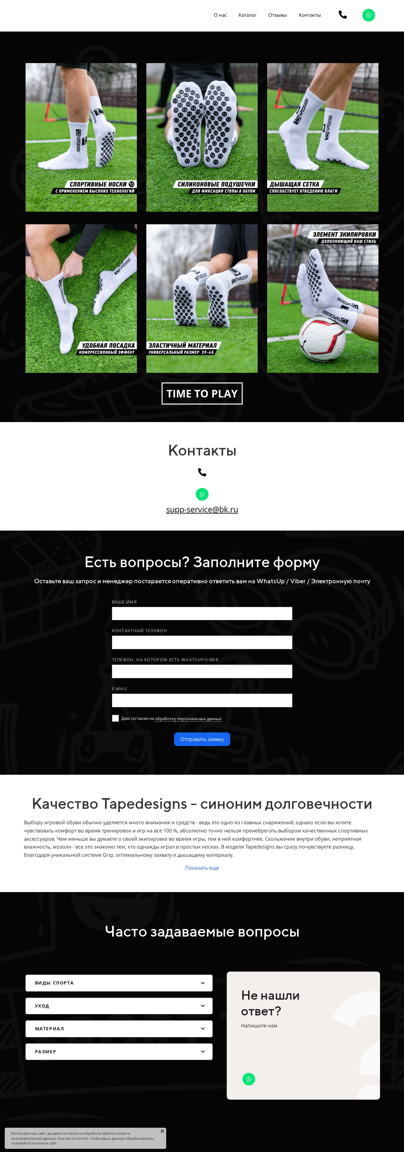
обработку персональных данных (188, 718)
